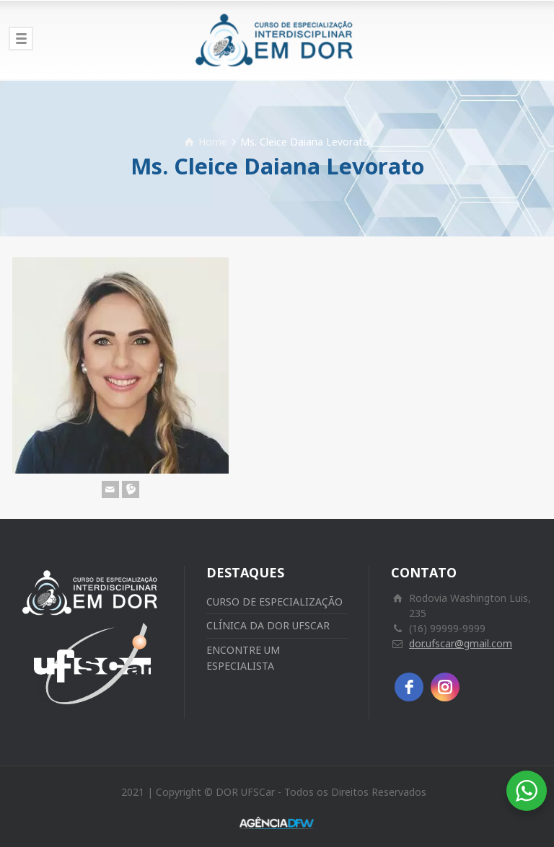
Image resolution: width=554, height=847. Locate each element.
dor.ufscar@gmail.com (460, 643)
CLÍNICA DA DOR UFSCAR (268, 625)
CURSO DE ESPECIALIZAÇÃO (274, 601)
